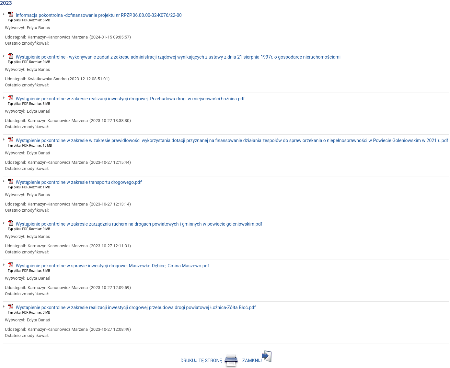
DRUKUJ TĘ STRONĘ (209, 360)
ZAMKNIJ (256, 360)
